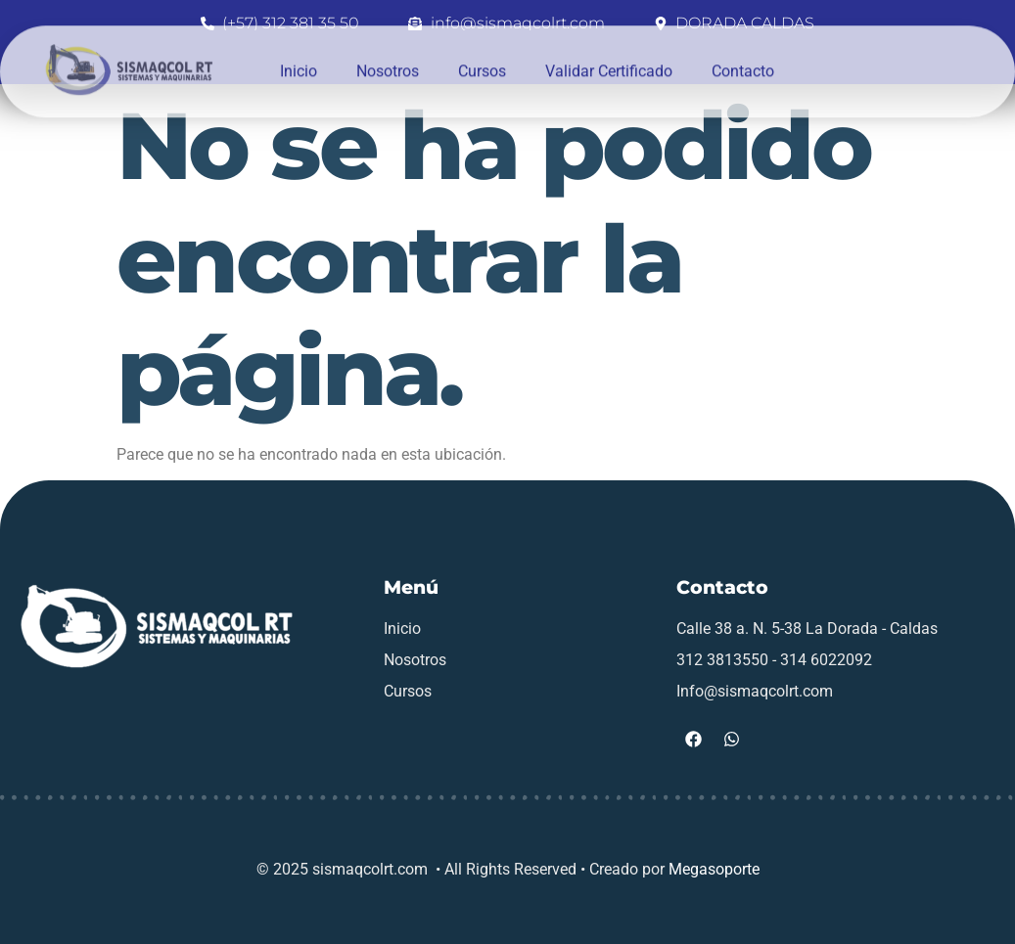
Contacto (743, 60)
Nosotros (387, 60)
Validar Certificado (608, 60)
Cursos (482, 60)
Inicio (298, 60)
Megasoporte (714, 869)
